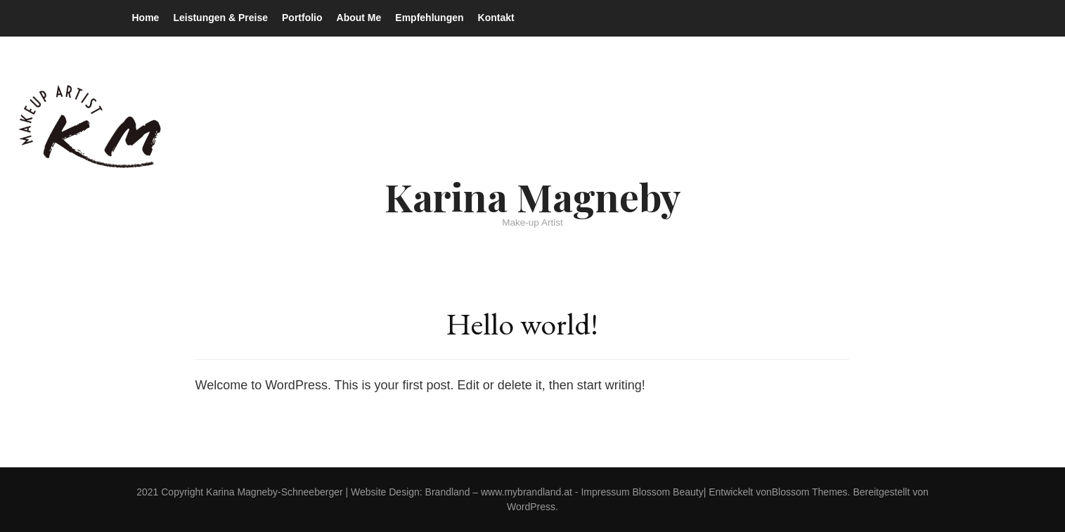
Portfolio (302, 17)
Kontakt (496, 17)
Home (146, 17)
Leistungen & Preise (220, 17)
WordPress (531, 506)
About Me (359, 17)
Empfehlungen (429, 17)
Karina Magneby (533, 196)
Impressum (605, 492)
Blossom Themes (810, 492)
